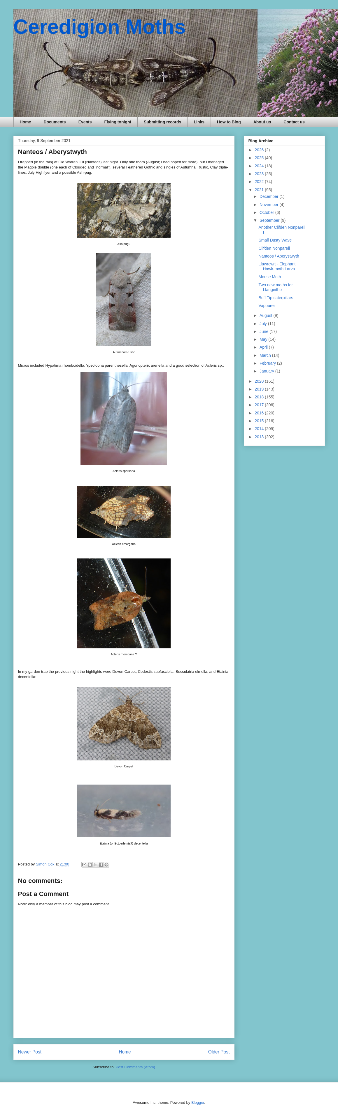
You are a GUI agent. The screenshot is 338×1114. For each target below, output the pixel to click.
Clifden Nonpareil (274, 248)
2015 (260, 420)
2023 (260, 173)
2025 (260, 157)
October (267, 212)
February (268, 363)
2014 (260, 428)
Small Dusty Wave (275, 240)
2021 (260, 189)
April (264, 347)
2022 (260, 181)
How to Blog (229, 122)
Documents (54, 122)
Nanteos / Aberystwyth (278, 256)
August (266, 315)
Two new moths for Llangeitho (275, 287)
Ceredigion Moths (99, 26)
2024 (260, 166)
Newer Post (30, 1051)
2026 (260, 150)
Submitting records (162, 122)
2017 (260, 404)
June (264, 331)
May (264, 339)
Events (85, 122)
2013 (260, 436)
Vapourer (266, 305)
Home (25, 122)
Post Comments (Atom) (135, 1067)
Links (199, 122)
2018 (260, 397)
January (267, 371)
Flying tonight (118, 122)
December (269, 196)
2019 (260, 389)
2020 (260, 381)
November (269, 204)
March (266, 355)
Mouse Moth (269, 276)
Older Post (219, 1051)
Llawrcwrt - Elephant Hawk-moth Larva (276, 266)
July (264, 323)
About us (262, 122)
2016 (260, 413)
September (270, 220)
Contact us (293, 122)
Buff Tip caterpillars (275, 297)
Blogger (197, 1102)
